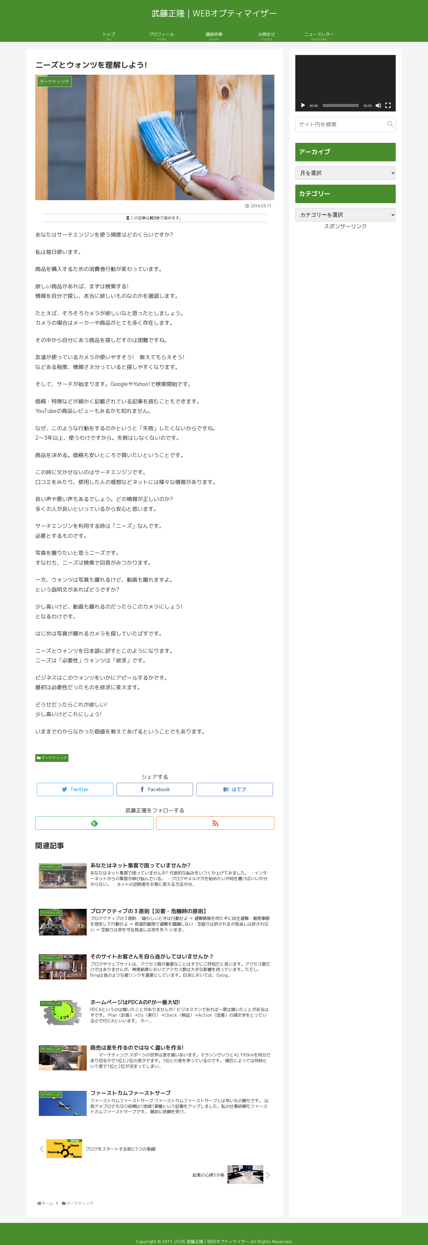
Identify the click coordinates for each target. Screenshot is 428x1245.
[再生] (303, 105)
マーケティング (52, 757)
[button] (390, 124)
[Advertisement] (345, 273)
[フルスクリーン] (388, 105)
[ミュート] (378, 105)
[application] (345, 83)
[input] (345, 124)
